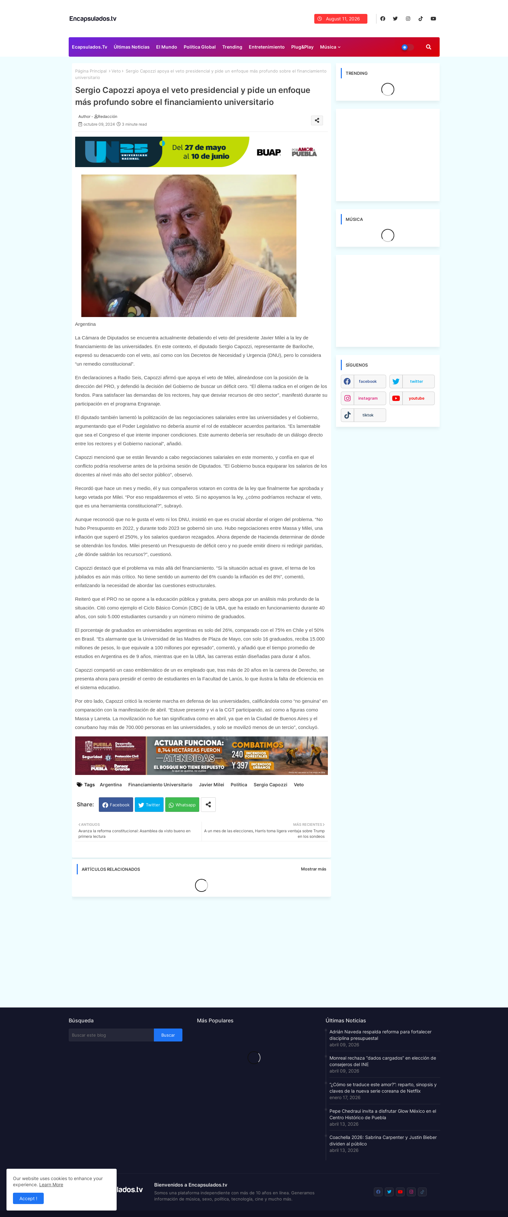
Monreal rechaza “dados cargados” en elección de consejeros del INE (382, 1061)
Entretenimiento (267, 47)
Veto (116, 71)
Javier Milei (211, 784)
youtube (416, 398)
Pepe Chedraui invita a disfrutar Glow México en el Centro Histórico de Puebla (382, 1114)
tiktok (368, 415)
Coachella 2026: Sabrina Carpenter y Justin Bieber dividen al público (383, 1140)
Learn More (51, 1184)
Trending (232, 47)
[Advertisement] (205, 950)
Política (239, 784)
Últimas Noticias (132, 47)
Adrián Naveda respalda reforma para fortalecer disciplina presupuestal (380, 1035)
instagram (368, 398)
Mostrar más (313, 868)
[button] (428, 46)
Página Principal (91, 71)
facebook (368, 381)
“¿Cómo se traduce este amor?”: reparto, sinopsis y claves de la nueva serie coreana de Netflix (383, 1088)
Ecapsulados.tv (89, 47)
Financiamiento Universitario (160, 784)
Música (328, 47)
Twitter (153, 804)
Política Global (200, 47)
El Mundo (166, 47)
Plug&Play (302, 47)
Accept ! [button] (28, 1198)
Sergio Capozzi (270, 784)
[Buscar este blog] (111, 1035)
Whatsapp (186, 804)
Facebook (120, 804)
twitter (416, 381)
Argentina (111, 784)
